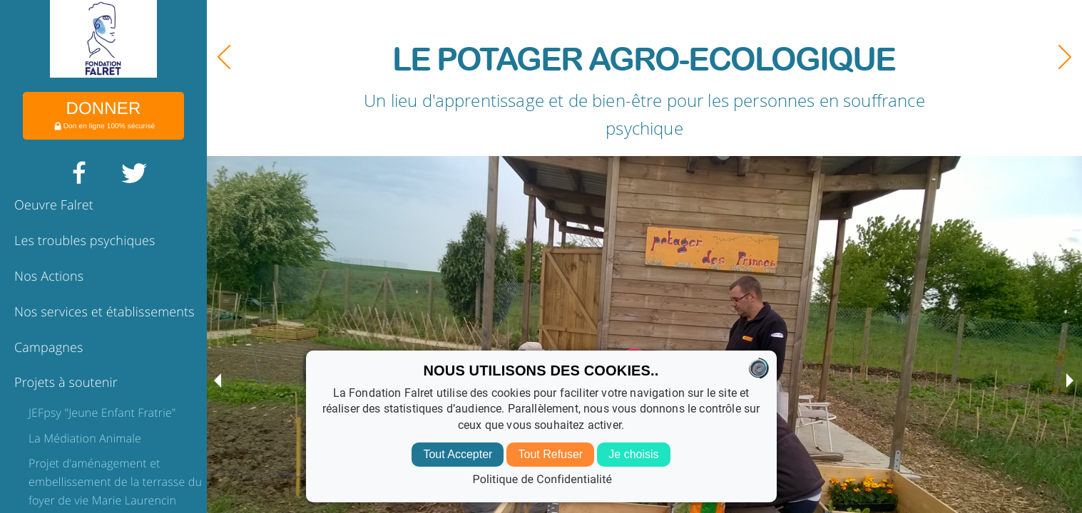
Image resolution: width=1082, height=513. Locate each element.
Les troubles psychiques (84, 240)
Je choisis (633, 454)
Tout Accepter (457, 454)
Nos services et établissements (104, 312)
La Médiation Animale (85, 438)
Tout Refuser (550, 454)
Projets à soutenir (66, 382)
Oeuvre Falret (53, 205)
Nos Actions (48, 276)
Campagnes (48, 347)
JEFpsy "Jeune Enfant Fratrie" (102, 412)
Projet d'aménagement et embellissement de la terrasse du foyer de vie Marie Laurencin (115, 481)
